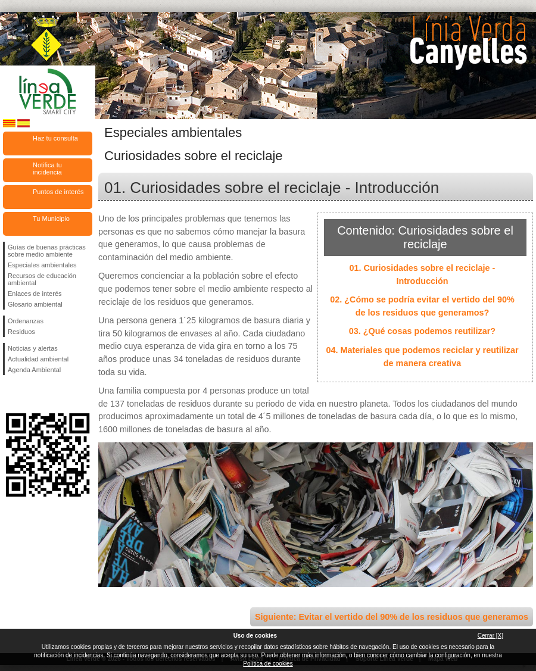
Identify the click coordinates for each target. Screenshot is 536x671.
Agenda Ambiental (34, 369)
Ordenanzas (25, 320)
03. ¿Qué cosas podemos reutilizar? (422, 331)
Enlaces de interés (35, 293)
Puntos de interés (58, 191)
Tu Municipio (51, 218)
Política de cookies (267, 663)
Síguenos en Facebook (10, 394)
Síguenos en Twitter (30, 394)
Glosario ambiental (35, 304)
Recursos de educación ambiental (42, 279)
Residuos (21, 331)
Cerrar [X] (490, 635)
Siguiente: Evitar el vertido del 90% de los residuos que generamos (391, 617)
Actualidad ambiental (38, 359)
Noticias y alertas (33, 348)
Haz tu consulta (55, 138)
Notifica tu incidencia (47, 168)
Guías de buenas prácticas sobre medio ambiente (47, 251)
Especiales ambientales (42, 265)
